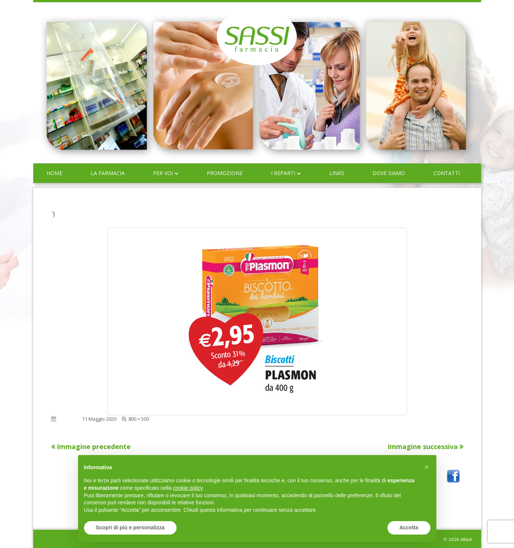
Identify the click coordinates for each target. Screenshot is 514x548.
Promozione (225, 173)
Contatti (446, 173)
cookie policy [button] (187, 488)
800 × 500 (138, 418)
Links (336, 173)
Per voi (163, 173)
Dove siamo (389, 173)
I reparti (283, 173)
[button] (427, 467)
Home (54, 173)
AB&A (466, 539)
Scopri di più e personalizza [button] (130, 527)
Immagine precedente (94, 446)
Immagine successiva (422, 446)
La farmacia (108, 173)
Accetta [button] (408, 527)
